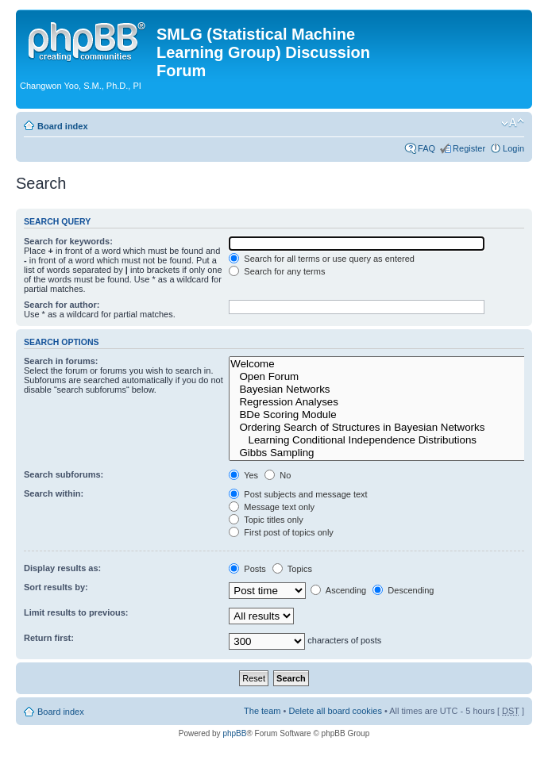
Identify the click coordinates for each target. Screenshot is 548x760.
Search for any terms (277, 271)
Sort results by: (56, 587)
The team (262, 711)
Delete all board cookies (334, 711)
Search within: (53, 493)
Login (513, 148)
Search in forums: (61, 361)
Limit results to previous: (76, 612)
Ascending (338, 590)
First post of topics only (281, 532)
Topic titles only (266, 519)
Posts (247, 569)
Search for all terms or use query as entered (322, 258)
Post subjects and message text (298, 494)
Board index (62, 126)
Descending (403, 590)
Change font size (512, 123)
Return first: (49, 638)
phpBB (234, 733)
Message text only (272, 507)
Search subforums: (63, 474)
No (277, 475)
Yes (243, 475)
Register (469, 148)
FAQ (426, 148)
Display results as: (62, 568)
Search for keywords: (68, 241)
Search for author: (61, 304)
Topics (292, 569)
